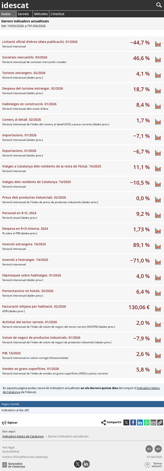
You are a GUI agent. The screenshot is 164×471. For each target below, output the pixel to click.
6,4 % (143, 291)
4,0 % (143, 276)
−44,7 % (140, 42)
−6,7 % (141, 151)
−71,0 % (140, 260)
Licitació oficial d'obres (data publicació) (39, 41)
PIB (11, 353)
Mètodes (41, 14)
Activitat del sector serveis (29, 322)
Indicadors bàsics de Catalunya (22, 436)
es (149, 448)
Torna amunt (157, 465)
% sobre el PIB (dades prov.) (19, 233)
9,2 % (143, 213)
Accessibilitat (10, 451)
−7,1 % (141, 135)
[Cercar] (144, 5)
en (158, 448)
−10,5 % (140, 182)
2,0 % (143, 322)
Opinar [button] (9, 423)
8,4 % (143, 104)
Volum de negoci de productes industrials (41, 337)
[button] (160, 422)
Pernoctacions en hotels (27, 291)
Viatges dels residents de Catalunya (36, 182)
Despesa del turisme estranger (32, 88)
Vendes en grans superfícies (30, 369)
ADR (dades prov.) (13, 311)
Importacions (19, 135)
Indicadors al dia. (15, 410)
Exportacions (19, 150)
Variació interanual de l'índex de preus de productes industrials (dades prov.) (50, 202)
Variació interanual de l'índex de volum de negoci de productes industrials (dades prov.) (57, 342)
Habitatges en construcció (29, 104)
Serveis (23, 14)
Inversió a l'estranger (25, 260)
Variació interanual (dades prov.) (22, 77)
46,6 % (141, 58)
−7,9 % (141, 338)
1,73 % (141, 229)
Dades (6, 14)
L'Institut (57, 14)
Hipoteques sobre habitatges (31, 275)
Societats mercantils (24, 57)
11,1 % (141, 167)
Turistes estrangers (24, 73)
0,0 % (143, 198)
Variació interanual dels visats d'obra (25, 109)
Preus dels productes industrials (34, 197)
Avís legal (8, 447)
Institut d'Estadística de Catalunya (25, 457)
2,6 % (143, 353)
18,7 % (141, 89)
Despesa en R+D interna (25, 228)
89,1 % (141, 244)
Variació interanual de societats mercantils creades (34, 62)
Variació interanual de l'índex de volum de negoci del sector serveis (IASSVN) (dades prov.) (58, 327)
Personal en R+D (19, 213)
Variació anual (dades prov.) (19, 218)
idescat (15, 5)
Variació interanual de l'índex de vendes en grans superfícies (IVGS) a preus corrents (55, 373)
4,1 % (143, 73)
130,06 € (139, 307)
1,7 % (143, 120)
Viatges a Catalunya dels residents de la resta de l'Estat (51, 166)
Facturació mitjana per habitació (34, 306)
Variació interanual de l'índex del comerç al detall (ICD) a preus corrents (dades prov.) (55, 124)
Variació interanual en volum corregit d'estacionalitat (35, 358)
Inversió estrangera (24, 244)
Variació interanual (14, 46)
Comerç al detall (21, 119)
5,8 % (143, 369)
